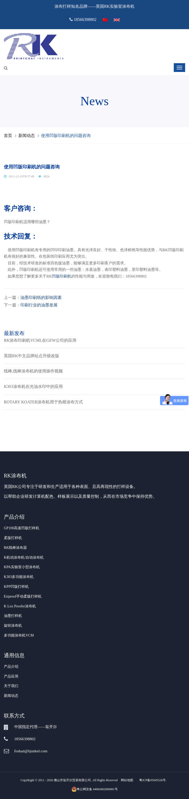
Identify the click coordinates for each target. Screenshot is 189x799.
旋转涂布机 (13, 625)
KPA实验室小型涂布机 (22, 567)
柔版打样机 (13, 538)
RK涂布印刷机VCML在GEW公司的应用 (40, 340)
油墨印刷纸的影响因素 (41, 297)
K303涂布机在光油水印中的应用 (33, 386)
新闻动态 (26, 135)
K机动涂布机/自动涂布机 (24, 557)
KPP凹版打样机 (16, 587)
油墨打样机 (13, 616)
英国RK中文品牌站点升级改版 (31, 356)
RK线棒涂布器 (15, 548)
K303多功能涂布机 (19, 577)
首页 (8, 135)
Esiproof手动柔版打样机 (23, 596)
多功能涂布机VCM (19, 635)
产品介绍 (11, 666)
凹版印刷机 (61, 276)
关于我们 (11, 686)
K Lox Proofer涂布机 (20, 606)
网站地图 (127, 780)
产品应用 (11, 676)
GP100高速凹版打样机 (21, 528)
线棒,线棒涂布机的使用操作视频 (33, 371)
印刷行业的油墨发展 (39, 305)
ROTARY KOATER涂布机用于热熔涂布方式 (43, 402)
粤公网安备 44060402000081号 (95, 789)
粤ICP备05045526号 (152, 780)
